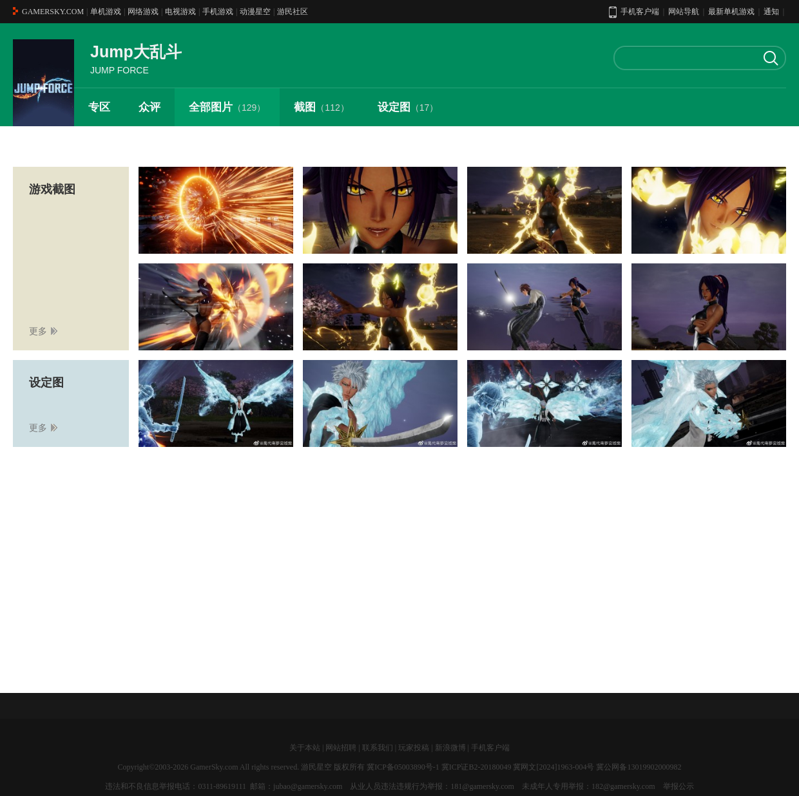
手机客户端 (490, 747)
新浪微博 (450, 747)
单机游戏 (105, 11)
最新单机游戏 (731, 11)
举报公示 (678, 786)
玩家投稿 (413, 747)
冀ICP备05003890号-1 (403, 767)
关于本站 (304, 747)
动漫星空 (255, 11)
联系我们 (377, 747)
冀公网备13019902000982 (638, 767)
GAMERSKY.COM (53, 11)
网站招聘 (340, 747)
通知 (771, 11)
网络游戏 (143, 11)
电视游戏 (180, 11)
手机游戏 (217, 11)
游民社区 (292, 11)
